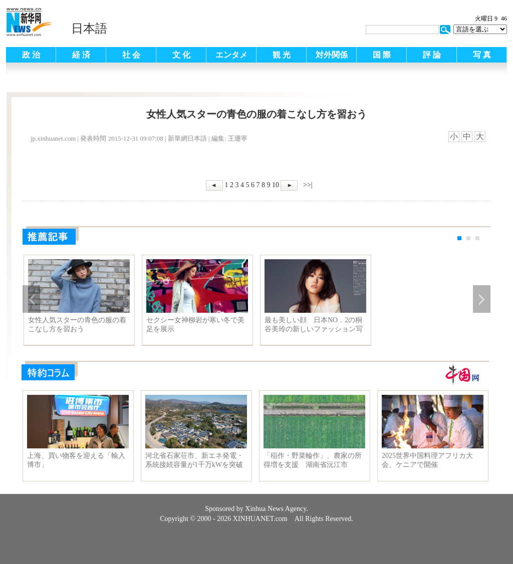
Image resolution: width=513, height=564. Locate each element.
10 (275, 185)
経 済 (81, 55)
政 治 (31, 55)
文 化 (181, 55)
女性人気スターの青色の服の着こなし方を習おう (77, 324)
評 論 (432, 55)
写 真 (482, 55)
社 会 (131, 55)
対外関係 (332, 55)
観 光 (282, 55)
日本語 (89, 28)
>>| (306, 185)
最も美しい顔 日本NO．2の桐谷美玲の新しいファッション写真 (314, 324)
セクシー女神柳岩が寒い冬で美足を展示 (195, 324)
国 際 (382, 55)
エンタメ (231, 55)
